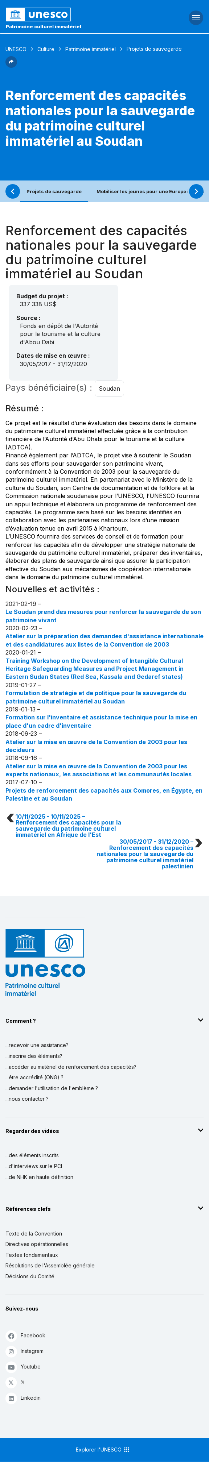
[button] (11, 65)
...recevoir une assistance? (37, 1045)
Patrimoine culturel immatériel (43, 26)
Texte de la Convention (33, 1233)
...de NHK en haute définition (39, 1177)
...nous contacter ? (27, 1099)
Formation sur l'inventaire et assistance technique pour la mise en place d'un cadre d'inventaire (101, 721)
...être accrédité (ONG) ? (34, 1077)
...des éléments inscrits (32, 1155)
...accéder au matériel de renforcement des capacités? (70, 1067)
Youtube (23, 1367)
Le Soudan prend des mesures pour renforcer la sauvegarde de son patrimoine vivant (103, 615)
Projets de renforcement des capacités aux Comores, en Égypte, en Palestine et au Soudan (103, 794)
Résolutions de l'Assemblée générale (50, 1265)
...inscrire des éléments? (33, 1056)
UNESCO (15, 49)
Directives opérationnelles (36, 1244)
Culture (45, 49)
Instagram (24, 1351)
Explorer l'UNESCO (103, 1449)
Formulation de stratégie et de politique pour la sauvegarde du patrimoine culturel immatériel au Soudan (95, 697)
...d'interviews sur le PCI (33, 1166)
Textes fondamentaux (31, 1255)
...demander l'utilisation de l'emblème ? (51, 1088)
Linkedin (23, 1398)
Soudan (109, 388)
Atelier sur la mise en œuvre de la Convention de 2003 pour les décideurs (96, 745)
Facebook (25, 1335)
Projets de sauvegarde (54, 191)
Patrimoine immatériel (90, 49)
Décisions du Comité (29, 1276)
